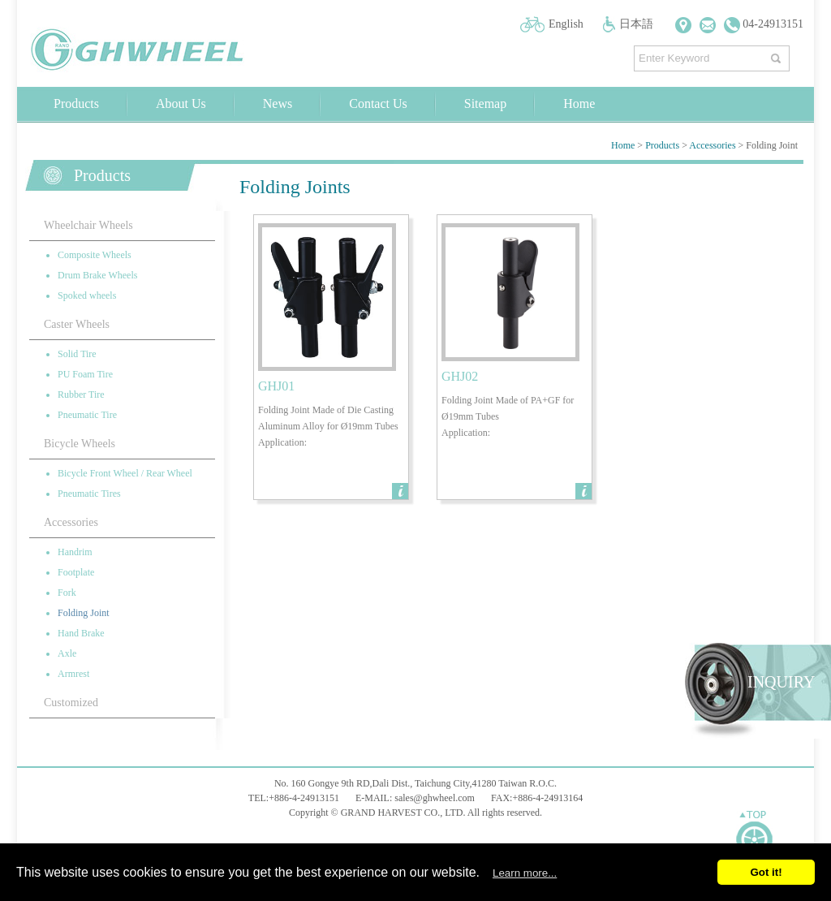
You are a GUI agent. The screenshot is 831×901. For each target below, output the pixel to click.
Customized (71, 702)
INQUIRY (781, 682)
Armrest (73, 673)
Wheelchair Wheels (88, 225)
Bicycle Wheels (79, 444)
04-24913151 (763, 24)
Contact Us (378, 103)
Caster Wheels (77, 324)
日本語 (636, 24)
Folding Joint (84, 613)
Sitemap (485, 103)
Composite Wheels (94, 255)
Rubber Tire (81, 394)
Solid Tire (77, 354)
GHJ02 (459, 376)
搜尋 (778, 54)
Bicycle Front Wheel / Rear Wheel (125, 473)
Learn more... (525, 873)
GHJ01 (276, 386)
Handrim (75, 552)
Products (76, 103)
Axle (67, 653)
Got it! (765, 872)
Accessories (712, 145)
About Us (181, 103)
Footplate (76, 572)
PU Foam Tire (85, 374)
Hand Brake (81, 633)
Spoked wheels (87, 295)
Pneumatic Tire (87, 414)
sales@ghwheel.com (434, 798)
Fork (67, 592)
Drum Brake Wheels (97, 275)
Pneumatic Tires (89, 493)
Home (579, 103)
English (566, 24)
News (277, 103)
